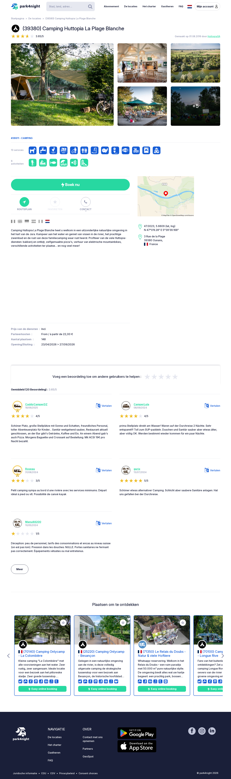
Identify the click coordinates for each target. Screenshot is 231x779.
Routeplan (24, 204)
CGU (43, 773)
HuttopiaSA (214, 36)
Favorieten (55, 204)
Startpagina (17, 18)
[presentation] (8, 655)
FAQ (181, 6)
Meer (19, 569)
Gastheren (167, 6)
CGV (52, 773)
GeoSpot (88, 756)
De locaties (130, 6)
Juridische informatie (25, 773)
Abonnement (111, 6)
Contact (86, 204)
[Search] (70, 6)
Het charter (149, 6)
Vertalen (104, 405)
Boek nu (70, 184)
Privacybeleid (67, 773)
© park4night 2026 (207, 773)
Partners (88, 748)
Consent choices (88, 773)
